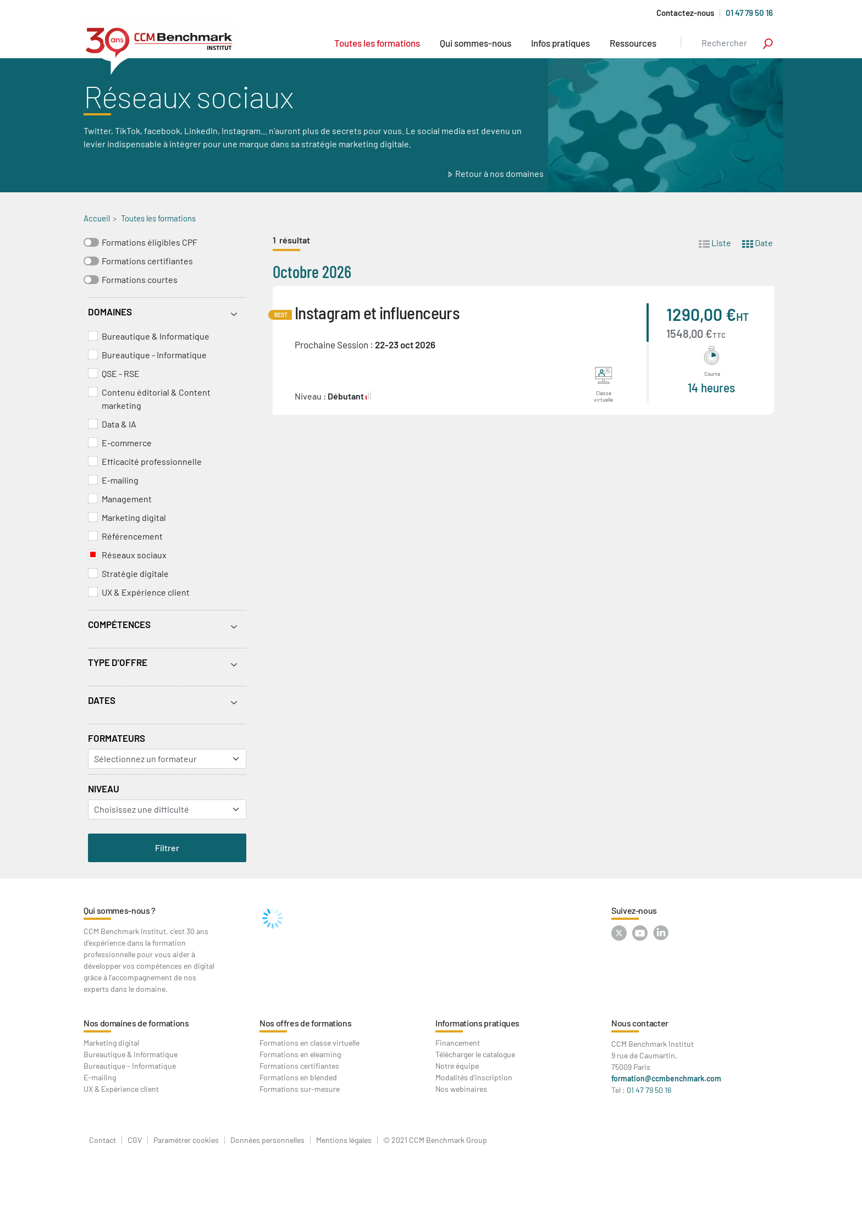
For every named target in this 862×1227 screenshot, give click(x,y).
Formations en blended (298, 1077)
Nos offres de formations (305, 1023)
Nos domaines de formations (136, 1023)
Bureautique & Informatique (155, 336)
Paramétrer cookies (186, 1140)
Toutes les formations (377, 42)
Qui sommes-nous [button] (475, 42)
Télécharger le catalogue (475, 1054)
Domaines (110, 311)
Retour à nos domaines (499, 173)
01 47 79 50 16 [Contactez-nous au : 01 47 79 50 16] (649, 1090)
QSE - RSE (121, 373)
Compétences (119, 624)
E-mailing (120, 480)
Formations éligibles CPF (149, 242)
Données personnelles (267, 1140)
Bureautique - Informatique (154, 354)
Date (757, 242)
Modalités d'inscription (473, 1077)
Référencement (132, 536)
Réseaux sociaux (134, 554)
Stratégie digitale (135, 573)
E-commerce (127, 442)
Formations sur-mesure (299, 1088)
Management (127, 498)
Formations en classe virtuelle (309, 1042)
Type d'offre (117, 662)
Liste (715, 242)
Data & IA (119, 424)
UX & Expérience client (146, 592)
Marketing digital (134, 517)
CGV (135, 1140)
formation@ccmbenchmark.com (666, 1078)
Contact (102, 1140)
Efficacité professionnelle (152, 461)
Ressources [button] (633, 42)
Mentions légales (344, 1140)
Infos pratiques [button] (560, 42)
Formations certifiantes (147, 261)
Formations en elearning (300, 1054)
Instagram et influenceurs (377, 312)
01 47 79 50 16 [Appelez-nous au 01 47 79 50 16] (749, 13)
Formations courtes (140, 279)
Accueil (97, 218)
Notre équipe (457, 1065)
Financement (457, 1042)
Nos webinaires (461, 1088)
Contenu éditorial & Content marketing (156, 398)
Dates (101, 700)
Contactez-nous (685, 13)
